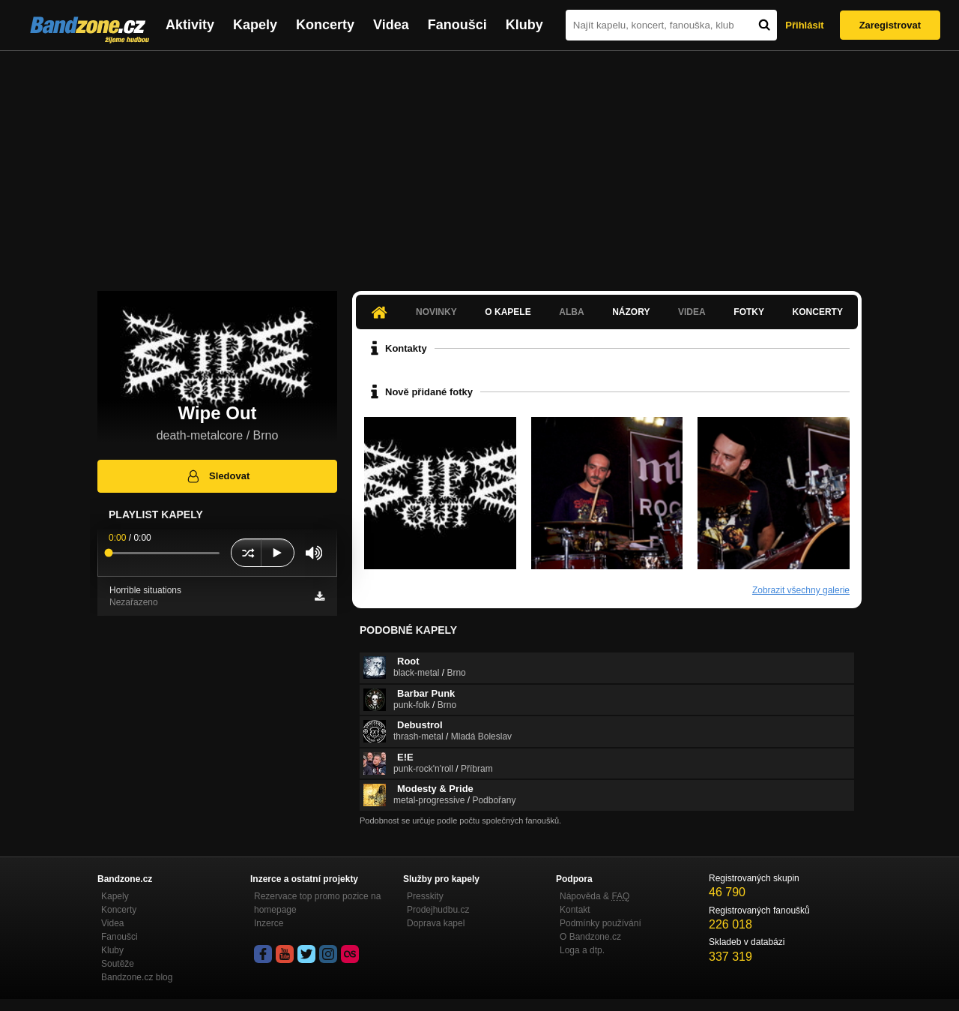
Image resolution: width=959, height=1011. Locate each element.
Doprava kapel (436, 923)
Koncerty (325, 24)
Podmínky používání (600, 923)
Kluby (524, 24)
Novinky (436, 312)
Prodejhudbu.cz (438, 909)
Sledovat (217, 476)
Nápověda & (594, 896)
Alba (571, 312)
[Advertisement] (479, 163)
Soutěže (117, 963)
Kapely (255, 24)
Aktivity (190, 24)
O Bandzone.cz (590, 937)
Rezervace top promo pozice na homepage (317, 903)
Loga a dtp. (582, 950)
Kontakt (575, 909)
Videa (391, 24)
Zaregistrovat (890, 25)
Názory (631, 312)
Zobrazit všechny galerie (801, 590)
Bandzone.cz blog (136, 977)
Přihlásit (804, 25)
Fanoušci (457, 24)
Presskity (425, 896)
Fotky (748, 312)
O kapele (507, 312)
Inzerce (268, 923)
